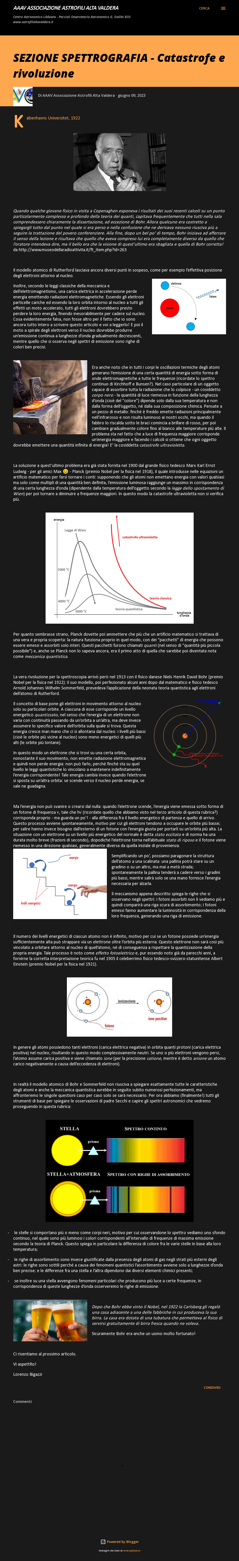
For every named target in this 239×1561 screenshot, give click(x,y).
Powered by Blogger (119, 1541)
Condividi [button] (212, 1387)
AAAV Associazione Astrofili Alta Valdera (65, 8)
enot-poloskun (131, 1550)
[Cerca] (204, 8)
